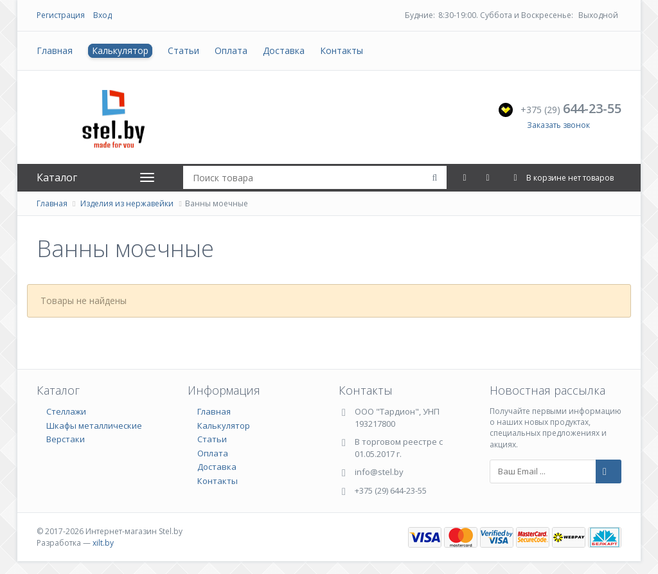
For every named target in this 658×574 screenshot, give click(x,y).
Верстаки (65, 439)
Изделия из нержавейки (126, 203)
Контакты (341, 50)
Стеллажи (66, 411)
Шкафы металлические (94, 425)
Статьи (183, 50)
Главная (55, 50)
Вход (102, 15)
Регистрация (61, 15)
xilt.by (103, 542)
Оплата (231, 50)
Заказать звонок (558, 125)
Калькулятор (120, 50)
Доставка (284, 50)
